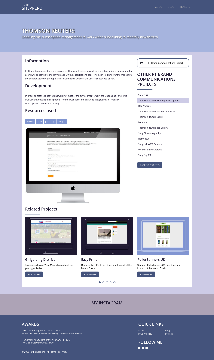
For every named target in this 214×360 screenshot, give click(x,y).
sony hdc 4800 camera (150, 144)
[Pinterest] (146, 348)
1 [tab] (100, 282)
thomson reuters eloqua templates (156, 111)
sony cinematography (149, 133)
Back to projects (150, 165)
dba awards (144, 105)
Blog (171, 6)
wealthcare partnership (150, 149)
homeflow (143, 138)
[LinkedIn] (143, 348)
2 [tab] (103, 282)
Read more (34, 274)
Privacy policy (145, 333)
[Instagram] (139, 348)
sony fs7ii (143, 95)
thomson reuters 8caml (150, 116)
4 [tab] (111, 282)
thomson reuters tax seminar (153, 127)
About (159, 6)
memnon (142, 122)
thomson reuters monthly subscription (158, 100)
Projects (184, 6)
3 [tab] (107, 282)
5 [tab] (114, 282)
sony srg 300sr (145, 155)
